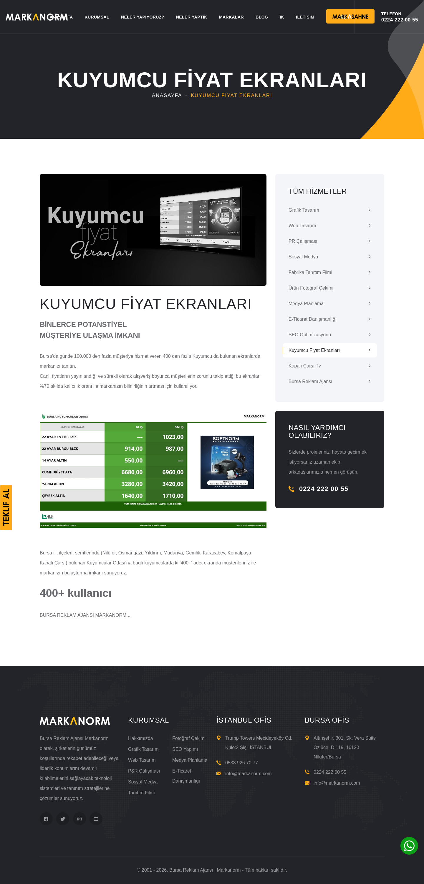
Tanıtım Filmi (141, 792)
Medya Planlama (306, 303)
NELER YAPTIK (191, 17)
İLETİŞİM (305, 17)
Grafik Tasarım (304, 210)
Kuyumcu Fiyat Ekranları (314, 350)
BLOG (262, 17)
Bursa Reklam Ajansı (310, 381)
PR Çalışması (303, 241)
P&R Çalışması (144, 770)
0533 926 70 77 (241, 762)
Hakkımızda (140, 738)
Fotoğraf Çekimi (189, 738)
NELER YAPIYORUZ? (142, 17)
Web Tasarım (302, 225)
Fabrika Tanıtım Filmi (310, 272)
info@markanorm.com (248, 773)
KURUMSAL (97, 17)
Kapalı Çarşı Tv (305, 365)
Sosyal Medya (303, 256)
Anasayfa (167, 95)
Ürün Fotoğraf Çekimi (311, 287)
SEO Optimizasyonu (310, 334)
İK (282, 17)
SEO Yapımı (185, 749)
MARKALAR (231, 17)
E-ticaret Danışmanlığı (313, 319)
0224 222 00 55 (318, 488)
